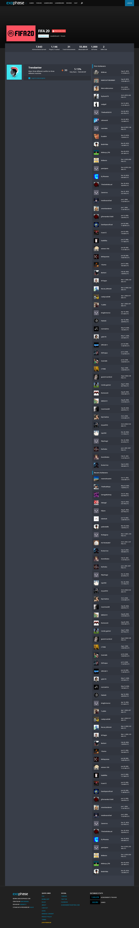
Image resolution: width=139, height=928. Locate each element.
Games (31, 3)
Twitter (64, 899)
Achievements (43, 36)
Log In (129, 3)
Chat (76, 3)
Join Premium (46, 922)
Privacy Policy (47, 917)
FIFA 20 (43, 30)
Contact (45, 908)
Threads (64, 896)
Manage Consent (48, 914)
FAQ (43, 896)
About (44, 905)
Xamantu (23, 904)
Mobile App (45, 899)
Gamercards (48, 3)
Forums (39, 3)
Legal (44, 911)
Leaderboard (59, 3)
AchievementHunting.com (70, 905)
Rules (44, 902)
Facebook (64, 902)
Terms (44, 919)
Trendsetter (35, 67)
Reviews (69, 3)
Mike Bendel (25, 901)
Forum (63, 36)
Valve (32, 907)
